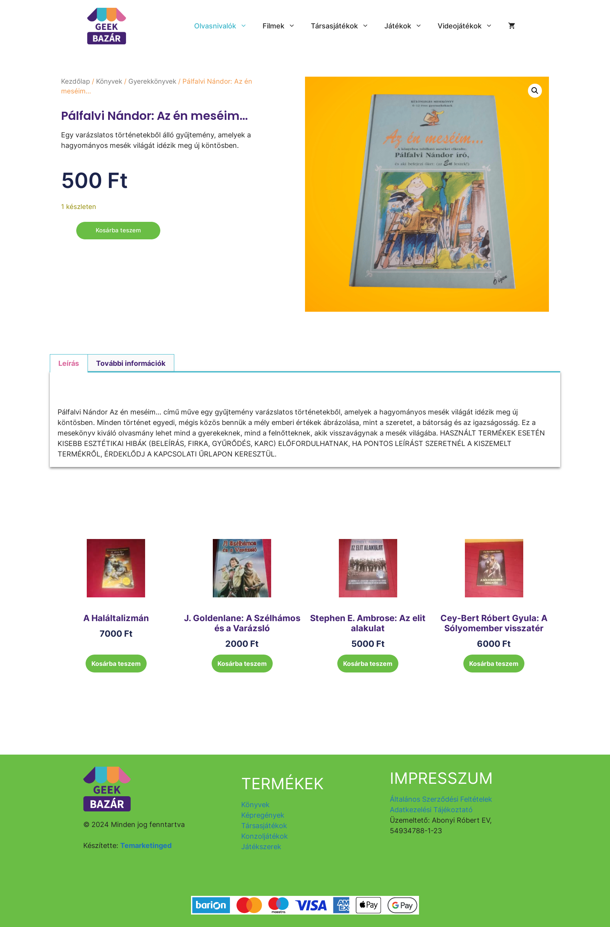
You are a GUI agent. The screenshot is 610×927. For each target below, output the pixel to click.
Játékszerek (261, 847)
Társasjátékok (344, 26)
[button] (535, 91)
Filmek (283, 26)
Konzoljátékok (264, 836)
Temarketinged (146, 845)
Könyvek (109, 81)
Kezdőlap (75, 81)
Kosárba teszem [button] (116, 663)
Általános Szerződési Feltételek (441, 799)
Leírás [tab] (68, 363)
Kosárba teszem (120, 231)
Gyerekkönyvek (152, 81)
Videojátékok (469, 26)
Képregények (262, 815)
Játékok (407, 26)
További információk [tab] (130, 363)
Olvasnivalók (224, 26)
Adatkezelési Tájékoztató (431, 810)
